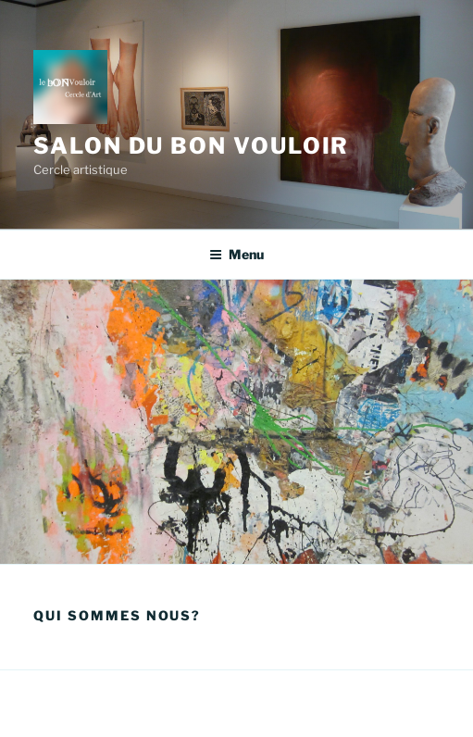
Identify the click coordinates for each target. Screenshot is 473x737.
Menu (236, 254)
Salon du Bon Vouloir (191, 145)
